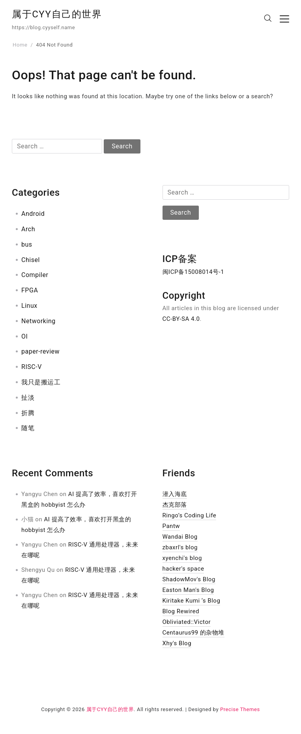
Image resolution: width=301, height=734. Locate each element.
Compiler (34, 275)
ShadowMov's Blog (189, 579)
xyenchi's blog (182, 558)
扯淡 (27, 397)
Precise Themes (240, 709)
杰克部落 (175, 504)
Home (20, 45)
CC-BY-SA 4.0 (181, 318)
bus (26, 244)
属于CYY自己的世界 (57, 14)
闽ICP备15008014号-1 (193, 271)
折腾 (27, 413)
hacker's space (183, 568)
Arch (28, 229)
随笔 (27, 428)
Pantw (171, 526)
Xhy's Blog (177, 643)
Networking (38, 321)
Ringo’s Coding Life (190, 515)
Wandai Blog (180, 536)
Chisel (30, 260)
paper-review (40, 351)
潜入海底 (175, 494)
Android (33, 213)
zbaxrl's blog (180, 547)
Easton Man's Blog (188, 590)
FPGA (29, 290)
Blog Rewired (181, 611)
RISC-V (31, 367)
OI (24, 336)
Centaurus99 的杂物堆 (193, 632)
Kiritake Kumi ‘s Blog (192, 600)
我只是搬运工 (40, 382)
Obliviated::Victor (187, 621)
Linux (29, 305)
